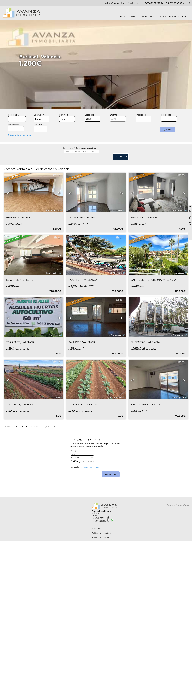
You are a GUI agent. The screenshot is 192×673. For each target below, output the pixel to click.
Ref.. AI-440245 (177, 335)
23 (56, 362)
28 (56, 175)
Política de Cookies (100, 537)
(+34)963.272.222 (100, 518)
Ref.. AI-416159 (115, 398)
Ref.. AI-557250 (115, 273)
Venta (132, 16)
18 (181, 300)
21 (119, 237)
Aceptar (86, 467)
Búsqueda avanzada (19, 135)
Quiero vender (166, 16)
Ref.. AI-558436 (53, 273)
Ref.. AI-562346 (177, 210)
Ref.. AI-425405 (53, 398)
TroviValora (121, 157)
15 (181, 175)
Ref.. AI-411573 (178, 398)
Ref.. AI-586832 (115, 210)
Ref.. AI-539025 (53, 335)
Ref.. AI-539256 (177, 273)
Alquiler (147, 16)
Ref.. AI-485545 (115, 335)
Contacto (184, 16)
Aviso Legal (97, 529)
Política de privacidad (89, 467)
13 (181, 362)
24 (56, 300)
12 (57, 237)
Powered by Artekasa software (178, 505)
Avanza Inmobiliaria (101, 511)
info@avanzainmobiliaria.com (123, 3)
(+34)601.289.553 (100, 521)
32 (181, 237)
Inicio (122, 16)
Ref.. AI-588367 (53, 210)
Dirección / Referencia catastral (79, 148)
